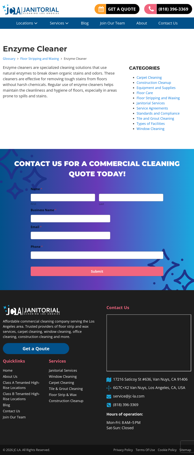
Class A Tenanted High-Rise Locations (21, 385)
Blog (85, 23)
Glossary (9, 59)
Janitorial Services (151, 103)
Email (36, 227)
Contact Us (168, 23)
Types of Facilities (151, 123)
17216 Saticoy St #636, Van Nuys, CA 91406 (150, 379)
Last (101, 203)
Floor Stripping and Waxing (39, 59)
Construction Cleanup (154, 82)
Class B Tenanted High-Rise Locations (21, 396)
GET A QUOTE (122, 9)
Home (8, 370)
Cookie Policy (167, 450)
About (141, 23)
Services (60, 23)
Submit (97, 271)
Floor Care (145, 93)
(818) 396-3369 (173, 9)
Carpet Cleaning (149, 77)
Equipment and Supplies (156, 87)
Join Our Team (112, 23)
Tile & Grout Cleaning (66, 388)
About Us (10, 376)
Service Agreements (152, 108)
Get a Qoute (36, 348)
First (33, 203)
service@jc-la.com (129, 396)
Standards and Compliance (158, 113)
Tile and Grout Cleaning (155, 118)
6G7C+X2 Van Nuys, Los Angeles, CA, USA (149, 387)
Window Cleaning (150, 128)
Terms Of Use (145, 450)
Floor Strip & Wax (63, 394)
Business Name (43, 210)
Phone (37, 247)
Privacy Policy (123, 450)
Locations (27, 23)
